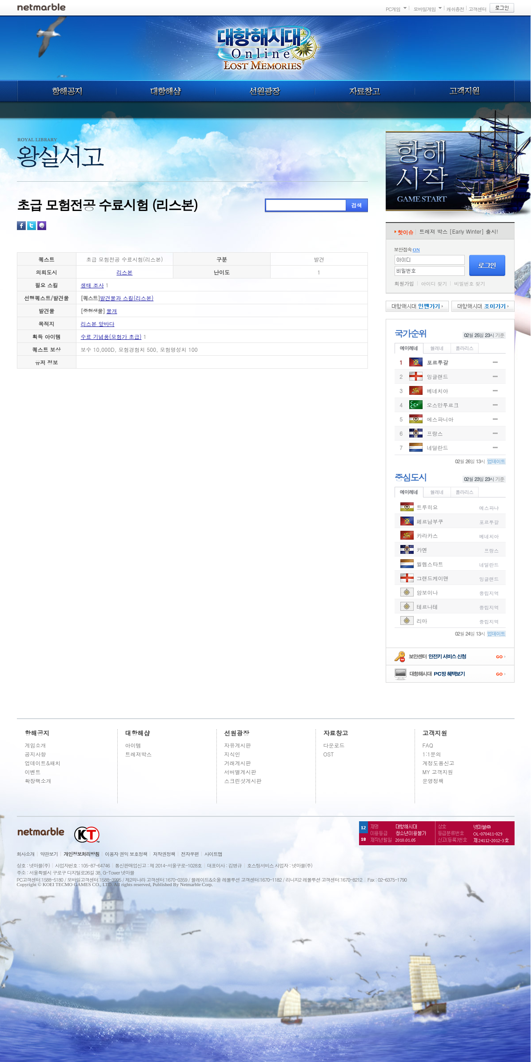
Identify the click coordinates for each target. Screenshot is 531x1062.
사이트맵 (213, 854)
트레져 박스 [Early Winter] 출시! (459, 231)
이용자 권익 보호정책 (126, 854)
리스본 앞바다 (98, 323)
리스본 (124, 272)
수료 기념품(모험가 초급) (111, 336)
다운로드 (334, 745)
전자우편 (190, 854)
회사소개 (26, 854)
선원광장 (265, 91)
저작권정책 (164, 854)
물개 (112, 310)
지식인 (232, 754)
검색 (356, 205)
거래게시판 (237, 763)
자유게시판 (237, 745)
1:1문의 (432, 754)
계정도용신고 (439, 763)
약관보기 (49, 854)
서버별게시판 (240, 772)
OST (328, 754)
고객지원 (465, 91)
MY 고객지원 (438, 772)
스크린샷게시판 (243, 780)
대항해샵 (165, 91)
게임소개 (35, 745)
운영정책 (433, 780)
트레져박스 (138, 754)
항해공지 (66, 91)
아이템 (133, 745)
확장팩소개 (38, 780)
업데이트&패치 (43, 763)
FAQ (428, 745)
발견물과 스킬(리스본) (127, 298)
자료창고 (365, 91)
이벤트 (33, 772)
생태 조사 (92, 285)
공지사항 (35, 754)
